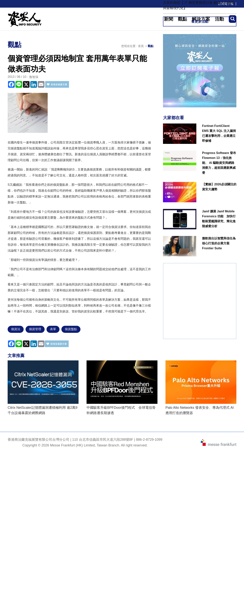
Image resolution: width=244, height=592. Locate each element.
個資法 (15, 329)
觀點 (150, 46)
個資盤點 (71, 329)
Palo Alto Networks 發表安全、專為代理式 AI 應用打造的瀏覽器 (199, 410)
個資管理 (35, 329)
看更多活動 (199, 21)
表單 (53, 329)
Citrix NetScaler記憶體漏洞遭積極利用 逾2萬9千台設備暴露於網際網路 (42, 410)
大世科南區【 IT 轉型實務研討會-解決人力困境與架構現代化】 (198, 5)
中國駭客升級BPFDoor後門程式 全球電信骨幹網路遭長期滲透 (121, 410)
